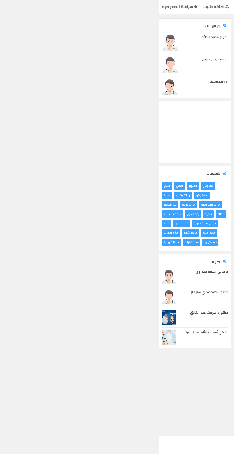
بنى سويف (11, 204)
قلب (7, 223)
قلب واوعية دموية (46, 223)
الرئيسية (144, 6)
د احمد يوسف (59, 81)
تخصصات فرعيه (90, 6)
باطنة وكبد (43, 195)
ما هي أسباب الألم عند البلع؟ (47, 332)
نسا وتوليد (51, 242)
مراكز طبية (193, 48)
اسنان (8, 185)
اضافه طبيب (57, 6)
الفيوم (207, 48)
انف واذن (48, 185)
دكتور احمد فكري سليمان (50, 292)
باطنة (8, 195)
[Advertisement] (154, 82)
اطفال (20, 185)
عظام (61, 214)
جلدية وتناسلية (13, 214)
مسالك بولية (12, 242)
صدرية (49, 214)
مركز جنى (86, 230)
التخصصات (119, 6)
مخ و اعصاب (12, 232)
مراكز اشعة (31, 232)
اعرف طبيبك (217, 6)
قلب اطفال (22, 223)
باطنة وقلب (24, 195)
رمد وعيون (34, 214)
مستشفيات (33, 242)
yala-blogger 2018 (189, 440)
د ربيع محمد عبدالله (55, 37)
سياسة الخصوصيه (20, 6)
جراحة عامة (29, 204)
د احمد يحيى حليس (55, 59)
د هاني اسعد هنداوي (52, 272)
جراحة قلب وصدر (51, 204)
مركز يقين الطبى (219, 230)
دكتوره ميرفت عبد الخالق (50, 313)
